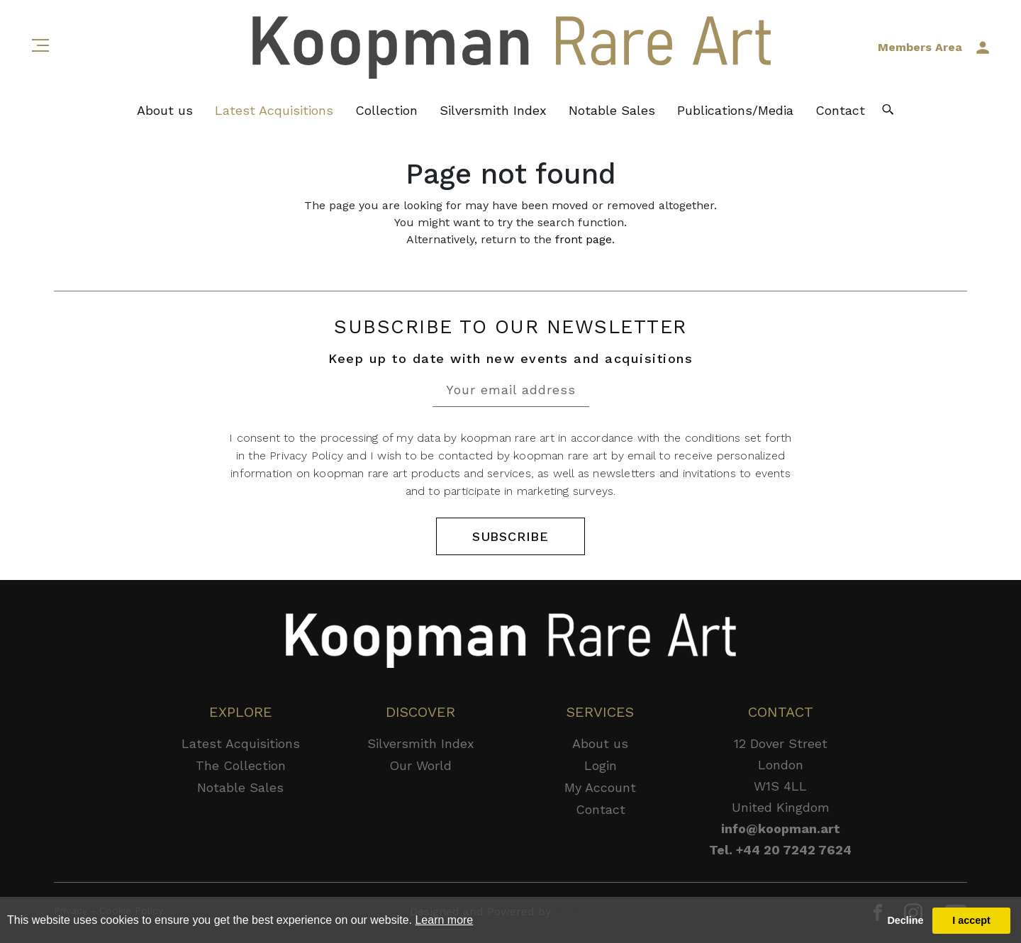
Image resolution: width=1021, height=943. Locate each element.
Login (600, 765)
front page (583, 239)
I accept (971, 920)
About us (165, 110)
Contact (840, 110)
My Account (600, 787)
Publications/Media (735, 110)
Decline (905, 920)
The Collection (241, 765)
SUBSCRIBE (510, 536)
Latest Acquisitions (274, 110)
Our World (420, 765)
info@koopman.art (780, 828)
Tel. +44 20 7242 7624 (780, 849)
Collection (386, 110)
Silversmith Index (493, 110)
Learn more (444, 920)
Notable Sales (612, 110)
